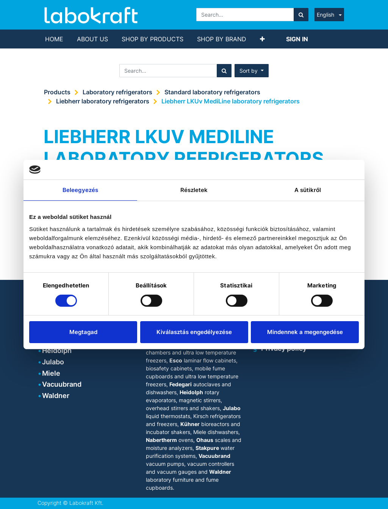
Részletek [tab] (194, 190)
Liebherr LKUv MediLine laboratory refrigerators (230, 101)
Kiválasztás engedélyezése (194, 332)
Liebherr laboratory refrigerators (102, 101)
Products (57, 92)
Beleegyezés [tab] (80, 190)
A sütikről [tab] (307, 190)
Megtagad (83, 332)
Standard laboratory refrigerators (212, 92)
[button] (262, 39)
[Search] (301, 14)
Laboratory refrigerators (117, 92)
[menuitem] (54, 39)
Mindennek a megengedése (305, 332)
